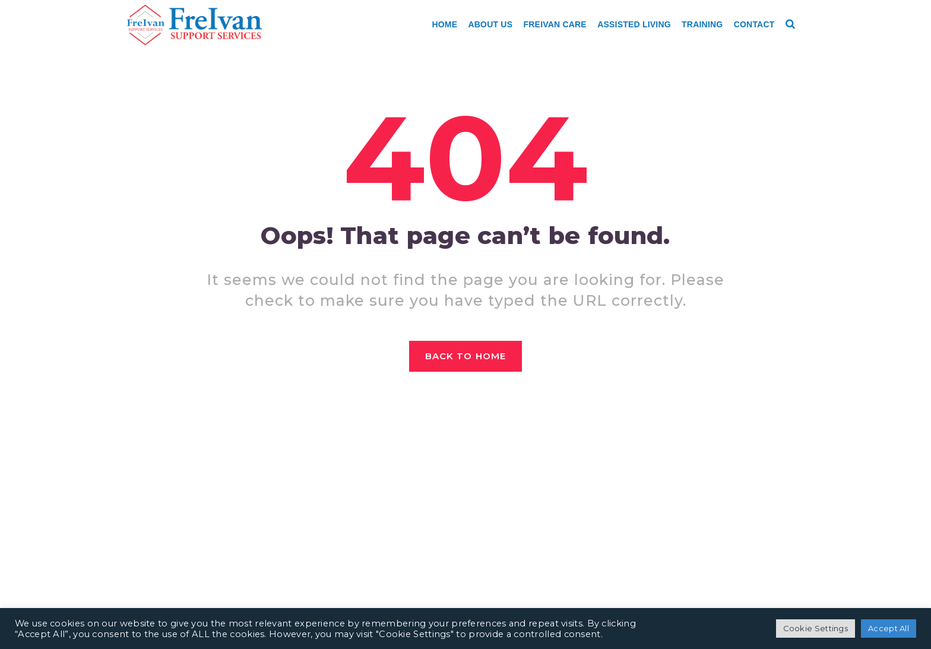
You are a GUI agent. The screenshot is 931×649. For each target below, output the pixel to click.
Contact (754, 24)
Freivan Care (555, 24)
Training (702, 24)
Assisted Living (634, 24)
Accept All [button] (888, 628)
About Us (490, 24)
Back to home (465, 356)
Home (444, 24)
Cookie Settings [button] (815, 628)
